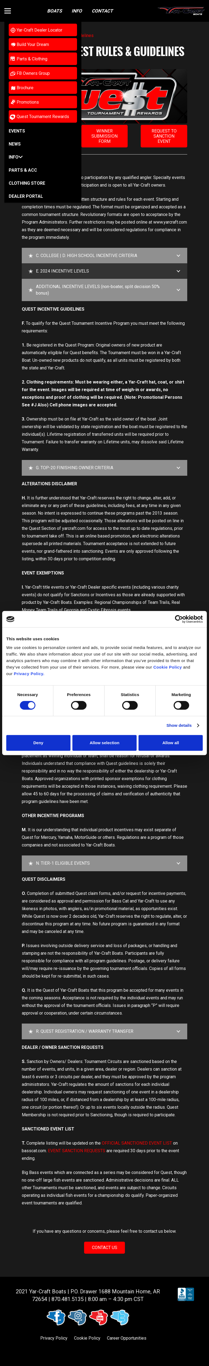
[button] (7, 11)
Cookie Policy (87, 1338)
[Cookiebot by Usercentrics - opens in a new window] (179, 619)
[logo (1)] (181, 11)
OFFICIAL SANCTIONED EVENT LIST (137, 1143)
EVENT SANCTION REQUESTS (76, 1150)
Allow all (170, 742)
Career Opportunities (126, 1338)
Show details (179, 725)
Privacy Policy (53, 1338)
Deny (38, 742)
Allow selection (104, 742)
